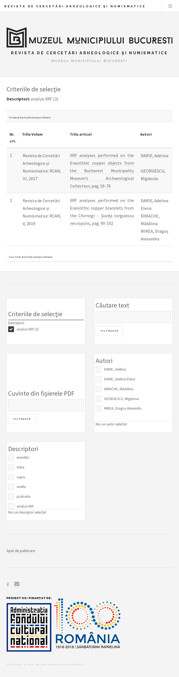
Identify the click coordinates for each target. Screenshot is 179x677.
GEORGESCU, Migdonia (121, 398)
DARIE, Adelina (115, 369)
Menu (170, 6)
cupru (21, 477)
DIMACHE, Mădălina (118, 389)
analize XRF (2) (28, 329)
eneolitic (23, 457)
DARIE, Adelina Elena (119, 379)
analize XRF (25, 506)
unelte (21, 486)
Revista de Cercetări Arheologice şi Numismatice (75, 6)
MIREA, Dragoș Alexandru (123, 408)
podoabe (23, 496)
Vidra (20, 467)
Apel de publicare (21, 550)
